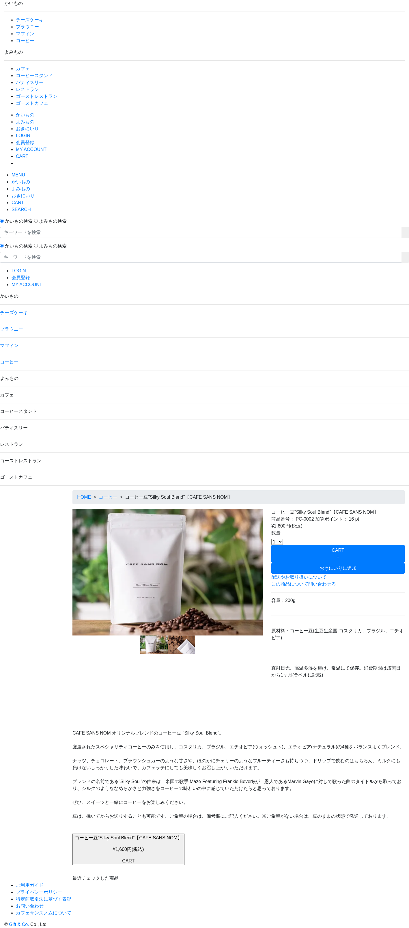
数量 (276, 532)
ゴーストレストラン (36, 96)
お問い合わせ (30, 905)
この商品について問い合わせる (303, 584)
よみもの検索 (53, 221)
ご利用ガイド (30, 885)
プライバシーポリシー (39, 892)
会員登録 (25, 142)
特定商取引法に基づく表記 (43, 899)
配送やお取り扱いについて (299, 577)
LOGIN (23, 135)
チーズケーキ (30, 19)
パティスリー (30, 82)
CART (22, 156)
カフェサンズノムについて (43, 912)
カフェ (23, 68)
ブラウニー (27, 26)
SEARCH (21, 209)
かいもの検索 (19, 221)
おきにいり (27, 128)
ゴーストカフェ (32, 103)
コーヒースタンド (34, 75)
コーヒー (25, 40)
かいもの (25, 114)
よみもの (25, 121)
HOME (84, 497)
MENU (18, 174)
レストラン (27, 89)
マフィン (25, 33)
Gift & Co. (19, 924)
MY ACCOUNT (31, 149)
